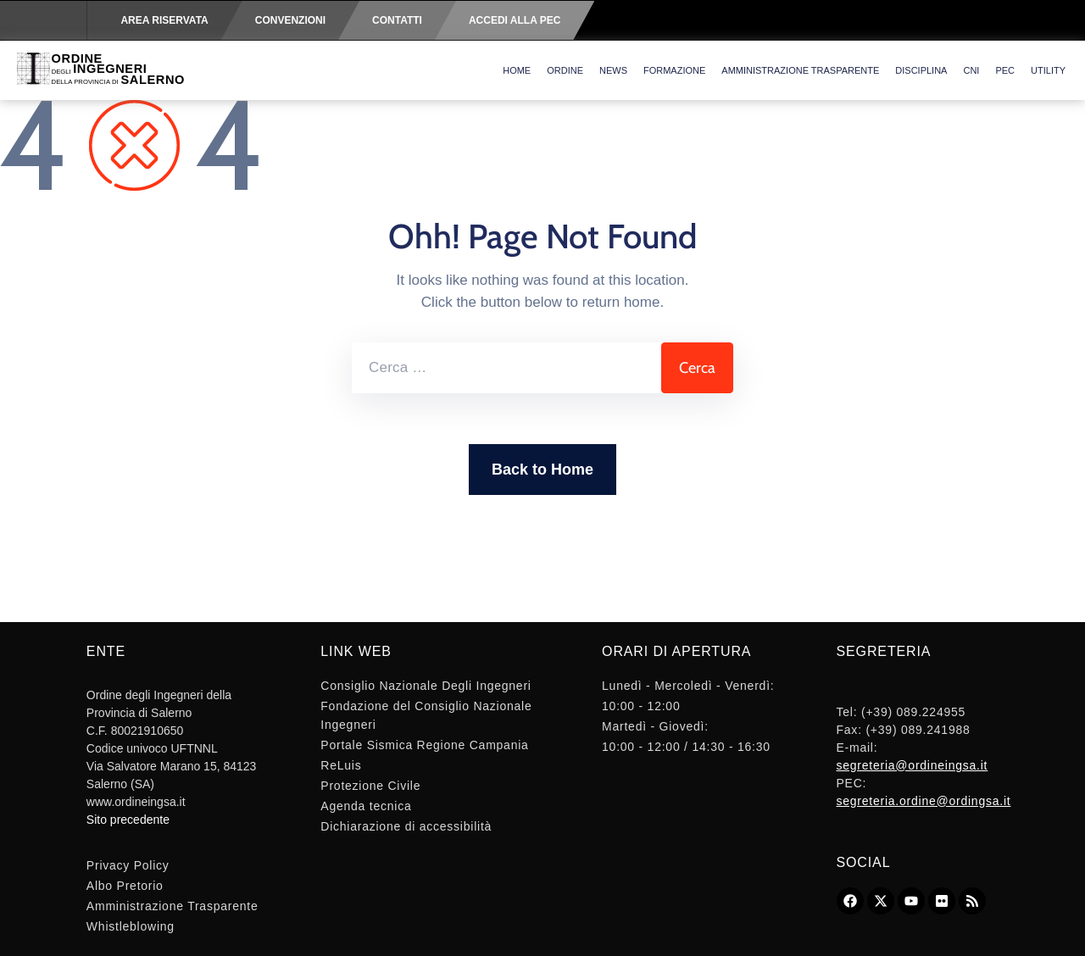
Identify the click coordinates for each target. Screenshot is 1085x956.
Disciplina (921, 70)
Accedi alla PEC (514, 20)
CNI (971, 70)
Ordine (565, 70)
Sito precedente (128, 819)
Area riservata (164, 20)
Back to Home (542, 469)
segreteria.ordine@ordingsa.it (924, 801)
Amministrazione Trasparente (800, 70)
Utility (1048, 70)
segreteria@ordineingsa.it (912, 765)
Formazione (674, 70)
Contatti (397, 20)
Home (517, 70)
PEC (1005, 70)
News (613, 70)
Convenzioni (290, 20)
